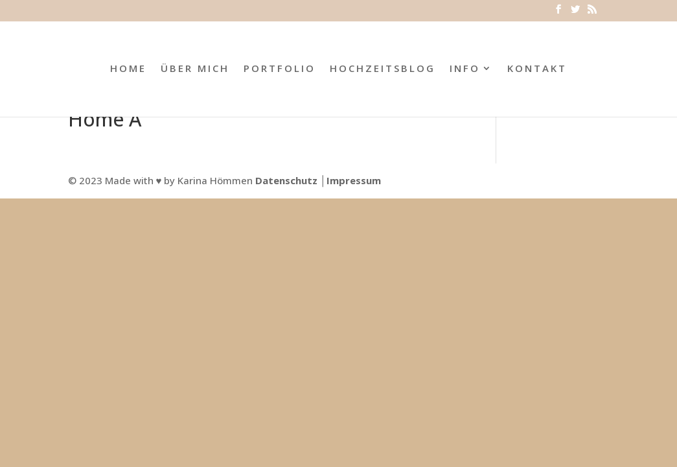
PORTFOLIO (280, 69)
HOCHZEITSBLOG (382, 69)
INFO (465, 69)
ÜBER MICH (195, 69)
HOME (128, 69)
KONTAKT (537, 69)
